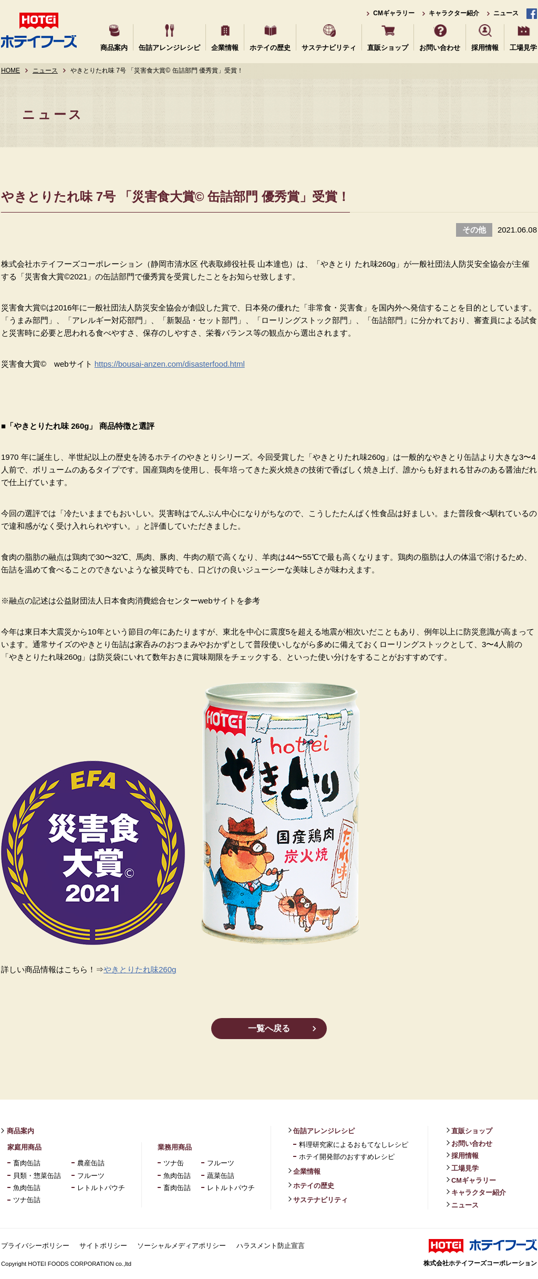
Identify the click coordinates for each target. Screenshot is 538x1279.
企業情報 (225, 47)
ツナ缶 (173, 1163)
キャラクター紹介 (454, 13)
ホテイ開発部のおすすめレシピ (347, 1157)
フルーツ (91, 1176)
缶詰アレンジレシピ (169, 47)
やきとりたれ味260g (140, 969)
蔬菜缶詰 (220, 1176)
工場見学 (523, 47)
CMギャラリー (394, 13)
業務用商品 (175, 1147)
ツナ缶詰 (26, 1200)
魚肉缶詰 (26, 1188)
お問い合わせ (439, 47)
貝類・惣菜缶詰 (37, 1176)
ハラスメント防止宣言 (270, 1246)
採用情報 (485, 47)
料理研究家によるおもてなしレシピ (353, 1145)
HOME (10, 70)
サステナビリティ (329, 47)
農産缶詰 (91, 1163)
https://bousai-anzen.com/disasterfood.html (170, 363)
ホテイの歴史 (270, 47)
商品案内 (114, 47)
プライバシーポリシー (35, 1246)
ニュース (506, 13)
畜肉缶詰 (26, 1163)
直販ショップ (387, 47)
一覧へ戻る (269, 1028)
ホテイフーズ (39, 30)
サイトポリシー (103, 1246)
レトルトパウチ (101, 1188)
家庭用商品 (24, 1147)
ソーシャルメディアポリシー (181, 1246)
